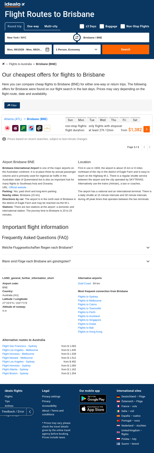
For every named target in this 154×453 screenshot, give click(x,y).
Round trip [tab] (15, 26)
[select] (146, 129)
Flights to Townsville (89, 308)
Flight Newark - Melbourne (17, 357)
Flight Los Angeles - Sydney (18, 361)
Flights (9, 396)
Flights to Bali (86, 327)
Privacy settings (51, 396)
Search (125, 49)
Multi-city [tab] (51, 26)
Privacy (46, 401)
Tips (7, 401)
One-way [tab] (33, 26)
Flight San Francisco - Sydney (19, 346)
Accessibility (49, 405)
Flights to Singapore (89, 319)
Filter (13, 105)
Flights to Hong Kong (90, 331)
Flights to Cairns (87, 304)
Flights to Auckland (89, 316)
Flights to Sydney (88, 296)
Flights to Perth (86, 312)
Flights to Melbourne (90, 300)
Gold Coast (84, 283)
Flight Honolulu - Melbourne (18, 353)
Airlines (9, 405)
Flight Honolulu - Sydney (16, 365)
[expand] (3, 412)
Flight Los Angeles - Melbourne (20, 350)
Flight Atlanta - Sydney (15, 369)
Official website (17, 187)
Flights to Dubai (87, 323)
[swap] (77, 37)
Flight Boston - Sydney (15, 373)
